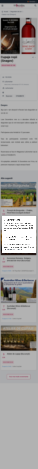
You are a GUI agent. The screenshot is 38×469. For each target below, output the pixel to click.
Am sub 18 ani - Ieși (26, 238)
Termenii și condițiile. (14, 249)
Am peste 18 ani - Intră (11, 238)
